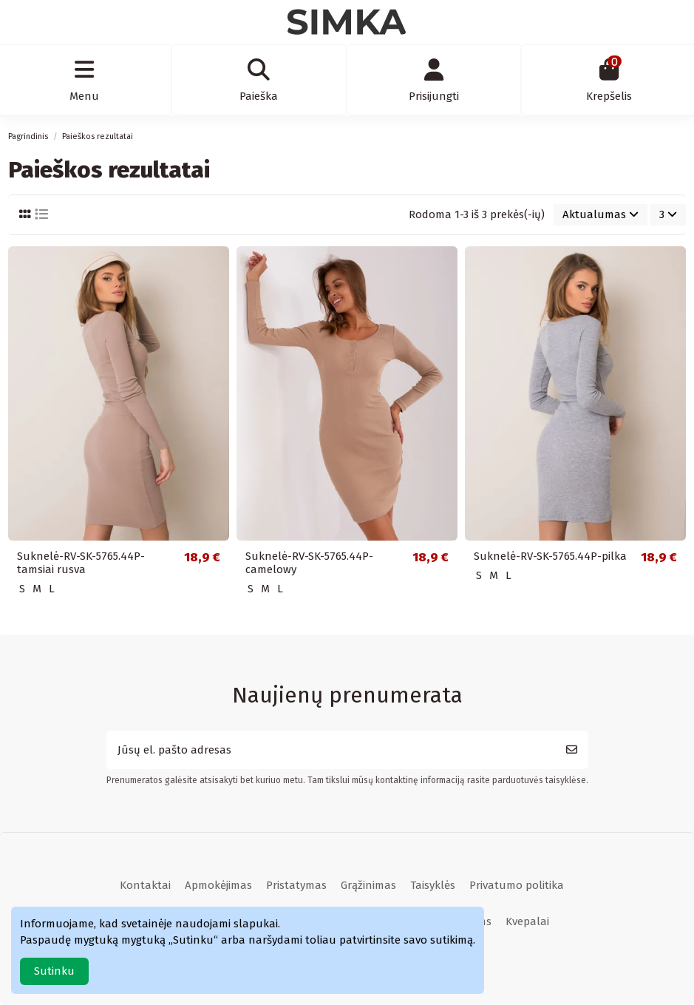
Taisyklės (432, 885)
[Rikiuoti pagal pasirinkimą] (600, 215)
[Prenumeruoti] (571, 750)
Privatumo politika (516, 885)
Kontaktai (145, 885)
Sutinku (54, 971)
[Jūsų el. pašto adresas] (331, 750)
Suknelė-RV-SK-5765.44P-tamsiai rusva (81, 562)
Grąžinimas (368, 885)
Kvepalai (527, 921)
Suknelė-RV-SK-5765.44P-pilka (550, 556)
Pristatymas (296, 885)
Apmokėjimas (218, 885)
